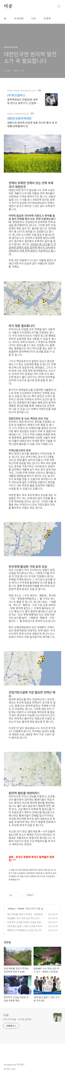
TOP (58, 1065)
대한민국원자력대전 (19, 118)
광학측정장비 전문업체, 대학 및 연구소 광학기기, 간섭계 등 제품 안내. (22, 101)
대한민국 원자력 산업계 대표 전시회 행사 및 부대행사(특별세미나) (32, 124)
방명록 (47, 18)
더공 (8, 6)
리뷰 (33, 18)
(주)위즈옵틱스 (16, 95)
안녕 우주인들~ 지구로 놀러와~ (17, 1019)
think (21, 908)
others (11, 908)
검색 (51, 6)
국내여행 (18, 18)
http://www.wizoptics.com (21, 90)
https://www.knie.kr (18, 113)
